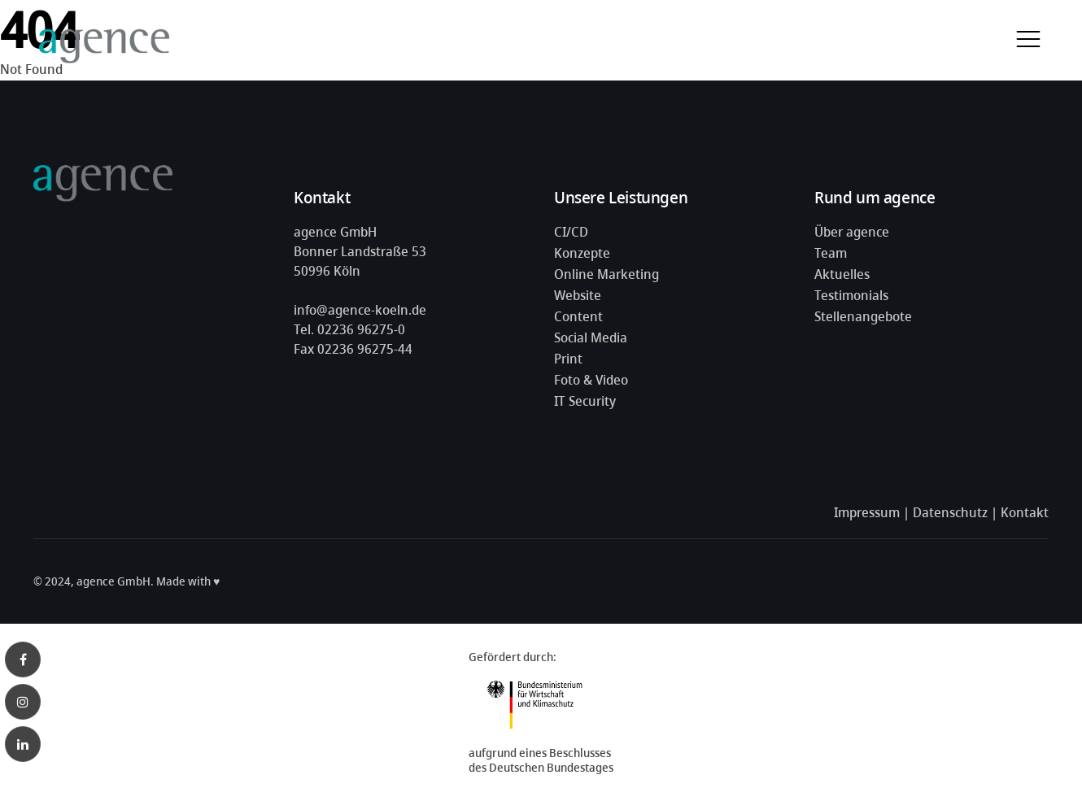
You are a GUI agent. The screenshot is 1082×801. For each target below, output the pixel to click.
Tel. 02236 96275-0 (349, 329)
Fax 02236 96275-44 (353, 349)
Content (578, 316)
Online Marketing (606, 274)
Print (568, 359)
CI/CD (571, 232)
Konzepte (582, 253)
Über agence (851, 232)
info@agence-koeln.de (360, 310)
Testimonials (851, 295)
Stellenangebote (863, 316)
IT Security (585, 401)
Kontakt (1025, 512)
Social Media (590, 337)
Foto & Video (591, 380)
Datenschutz (950, 512)
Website (577, 295)
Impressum (867, 512)
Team (830, 253)
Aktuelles (842, 274)
